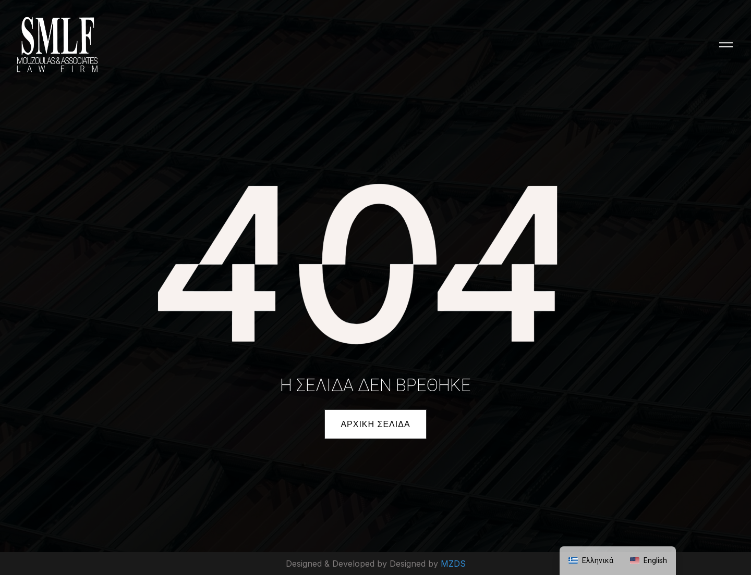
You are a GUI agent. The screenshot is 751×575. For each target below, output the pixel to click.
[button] (375, 424)
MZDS (453, 563)
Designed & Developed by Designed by (363, 563)
